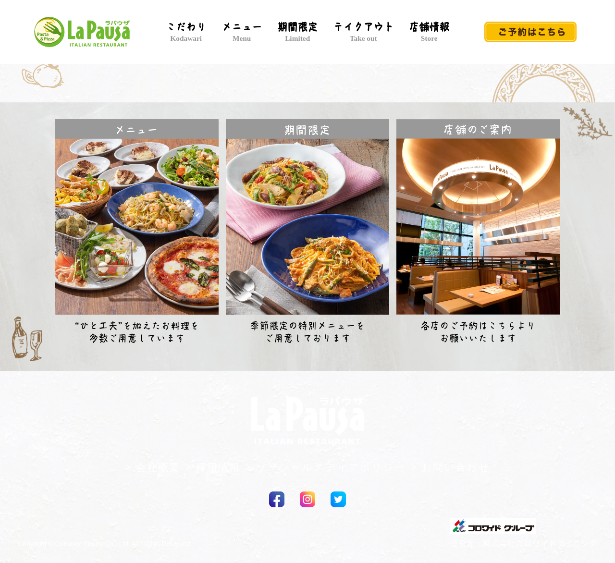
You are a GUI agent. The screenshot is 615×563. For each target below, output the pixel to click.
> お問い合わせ (450, 467)
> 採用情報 (212, 467)
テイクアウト (363, 32)
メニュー (241, 32)
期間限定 (297, 32)
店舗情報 (429, 32)
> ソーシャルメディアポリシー (325, 467)
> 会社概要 (152, 467)
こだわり (186, 32)
